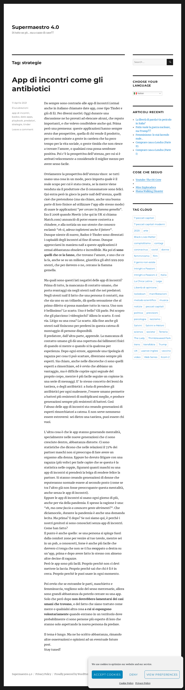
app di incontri (20, 112)
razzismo (155, 319)
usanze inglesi (149, 350)
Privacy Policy (142, 683)
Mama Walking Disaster (149, 191)
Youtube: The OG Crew (148, 179)
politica (138, 312)
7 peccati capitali (144, 217)
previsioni (152, 312)
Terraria (163, 331)
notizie (138, 306)
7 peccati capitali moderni (149, 224)
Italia (164, 274)
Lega (159, 281)
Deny (133, 674)
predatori (29, 120)
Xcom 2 (165, 357)
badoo (16, 116)
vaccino (166, 350)
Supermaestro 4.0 (35, 27)
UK (135, 350)
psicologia (140, 319)
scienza (138, 331)
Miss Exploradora (146, 187)
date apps (26, 116)
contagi (158, 243)
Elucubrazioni (20, 107)
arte (145, 230)
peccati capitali (155, 306)
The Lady (139, 338)
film (155, 255)
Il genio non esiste (144, 262)
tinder (27, 124)
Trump (163, 344)
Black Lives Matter (145, 236)
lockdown (140, 293)
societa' (151, 331)
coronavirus (141, 249)
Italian (139, 93)
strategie (17, 124)
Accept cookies (107, 674)
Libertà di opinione (145, 287)
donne (165, 249)
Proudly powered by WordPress (72, 674)
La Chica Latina (143, 281)
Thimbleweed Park (159, 338)
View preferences (162, 674)
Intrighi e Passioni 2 (145, 274)
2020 (137, 230)
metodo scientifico (145, 300)
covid (154, 249)
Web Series (150, 357)
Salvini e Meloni (155, 325)
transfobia (149, 344)
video (137, 357)
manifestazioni (158, 293)
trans (137, 344)
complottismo (142, 243)
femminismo (141, 255)
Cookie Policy (126, 683)
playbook (17, 120)
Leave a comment (22, 129)
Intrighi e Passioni (144, 268)
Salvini (138, 325)
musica (164, 300)
